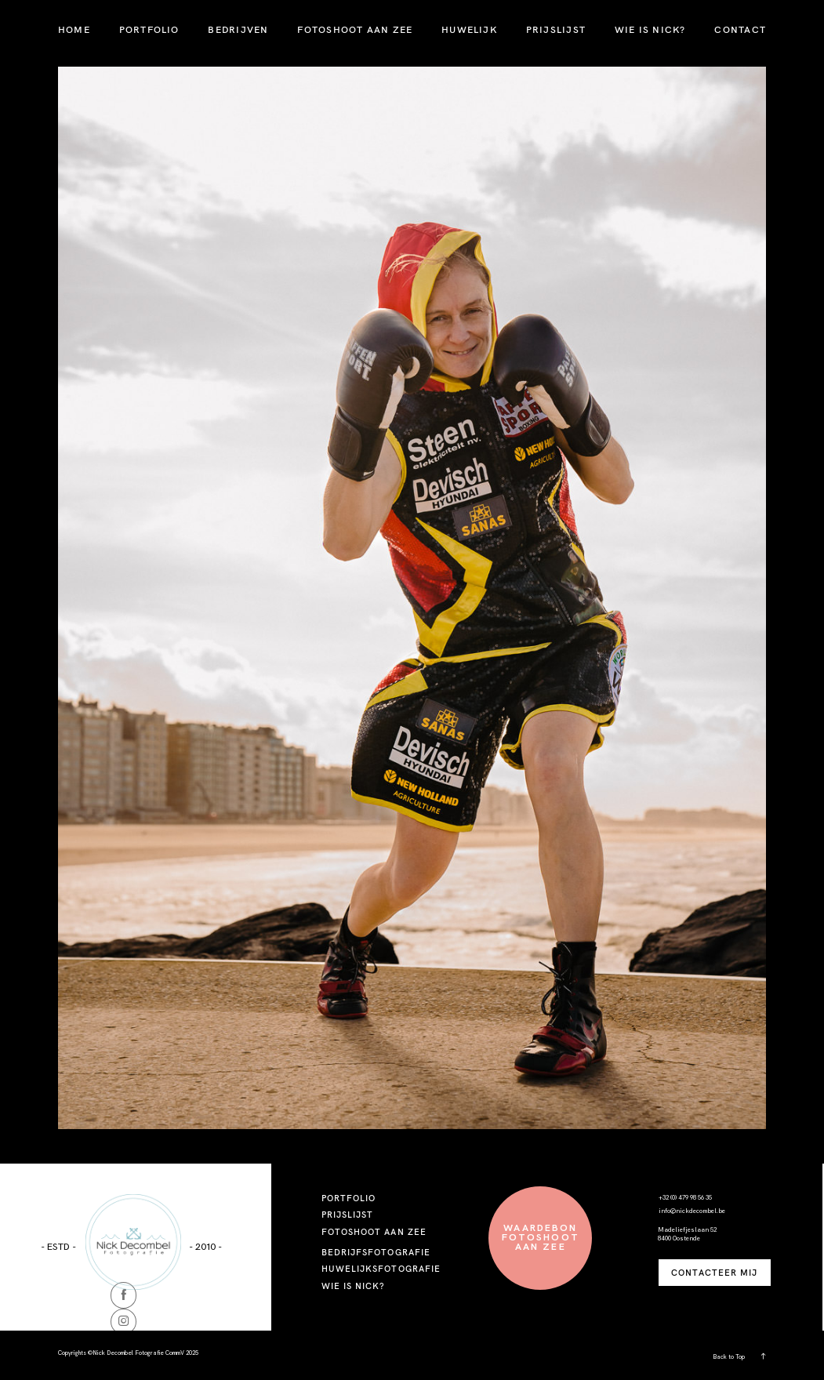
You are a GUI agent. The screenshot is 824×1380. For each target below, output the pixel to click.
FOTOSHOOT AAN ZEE (354, 29)
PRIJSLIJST (556, 29)
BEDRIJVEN (238, 29)
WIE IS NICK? (650, 29)
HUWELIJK (469, 29)
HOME (74, 29)
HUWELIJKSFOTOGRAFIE (381, 1268)
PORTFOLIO (149, 29)
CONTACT (740, 29)
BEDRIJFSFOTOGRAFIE (375, 1252)
